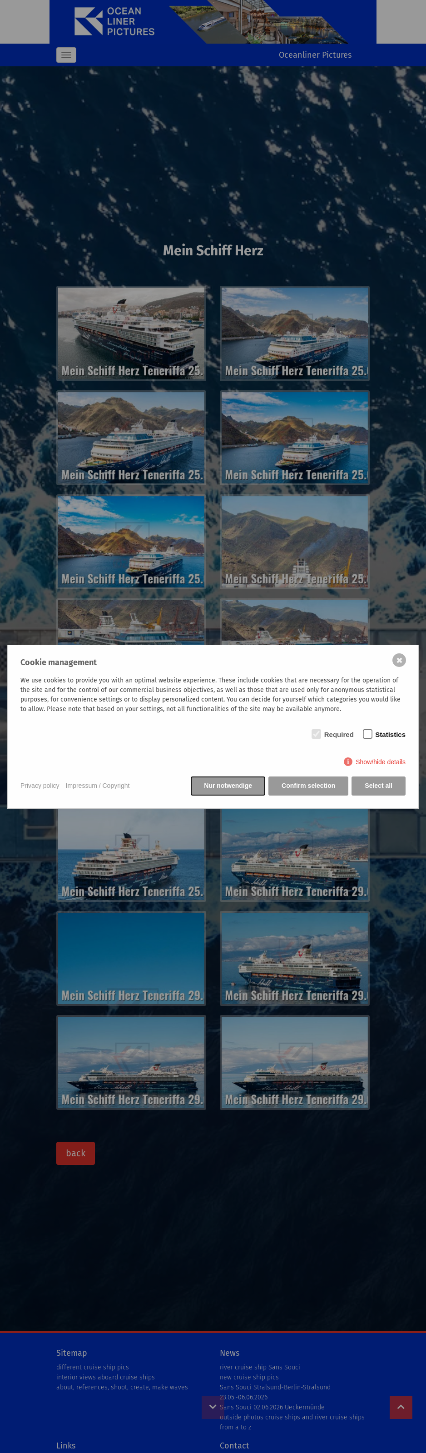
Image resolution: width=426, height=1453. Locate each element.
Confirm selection (308, 785)
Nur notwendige (228, 785)
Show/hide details (381, 762)
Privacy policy (39, 785)
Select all (378, 785)
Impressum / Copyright (98, 785)
